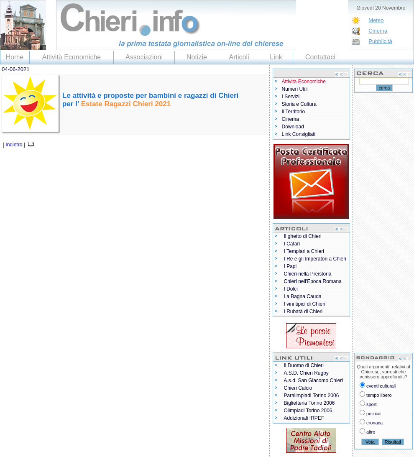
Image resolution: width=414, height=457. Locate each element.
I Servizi (291, 97)
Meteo (375, 20)
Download (293, 127)
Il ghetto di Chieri (303, 236)
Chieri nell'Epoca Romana (313, 281)
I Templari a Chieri (304, 251)
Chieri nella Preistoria (308, 274)
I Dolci (291, 289)
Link (276, 57)
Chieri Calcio (298, 388)
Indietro (13, 145)
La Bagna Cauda (303, 296)
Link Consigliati (299, 134)
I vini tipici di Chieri (304, 304)
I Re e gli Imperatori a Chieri (315, 259)
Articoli (239, 57)
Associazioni (144, 57)
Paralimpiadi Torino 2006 (311, 395)
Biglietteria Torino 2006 (309, 403)
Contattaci (320, 57)
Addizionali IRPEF (304, 418)
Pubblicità (380, 41)
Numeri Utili (295, 89)
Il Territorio (293, 112)
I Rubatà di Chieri (303, 311)
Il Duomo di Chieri (304, 365)
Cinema (377, 31)
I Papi (290, 266)
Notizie (197, 57)
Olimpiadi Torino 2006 (308, 411)
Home (15, 57)
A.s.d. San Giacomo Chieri (313, 380)
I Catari (292, 244)
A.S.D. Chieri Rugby (306, 373)
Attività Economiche (71, 57)
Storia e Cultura (299, 104)
